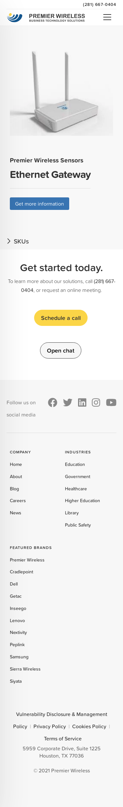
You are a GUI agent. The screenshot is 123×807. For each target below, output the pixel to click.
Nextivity (18, 632)
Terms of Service (63, 738)
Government (77, 476)
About (16, 476)
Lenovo (17, 620)
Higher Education (82, 500)
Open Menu (107, 17)
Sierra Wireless (25, 669)
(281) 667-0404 (99, 4)
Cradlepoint (21, 571)
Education (75, 464)
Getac (16, 596)
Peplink (17, 644)
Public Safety (78, 525)
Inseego (18, 608)
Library (72, 512)
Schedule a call (61, 317)
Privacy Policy (49, 726)
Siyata (16, 681)
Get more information (39, 203)
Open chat (60, 350)
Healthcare (76, 488)
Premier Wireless (27, 560)
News (15, 512)
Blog (14, 488)
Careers (18, 500)
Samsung (19, 656)
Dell (14, 584)
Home (16, 464)
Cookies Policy (89, 726)
